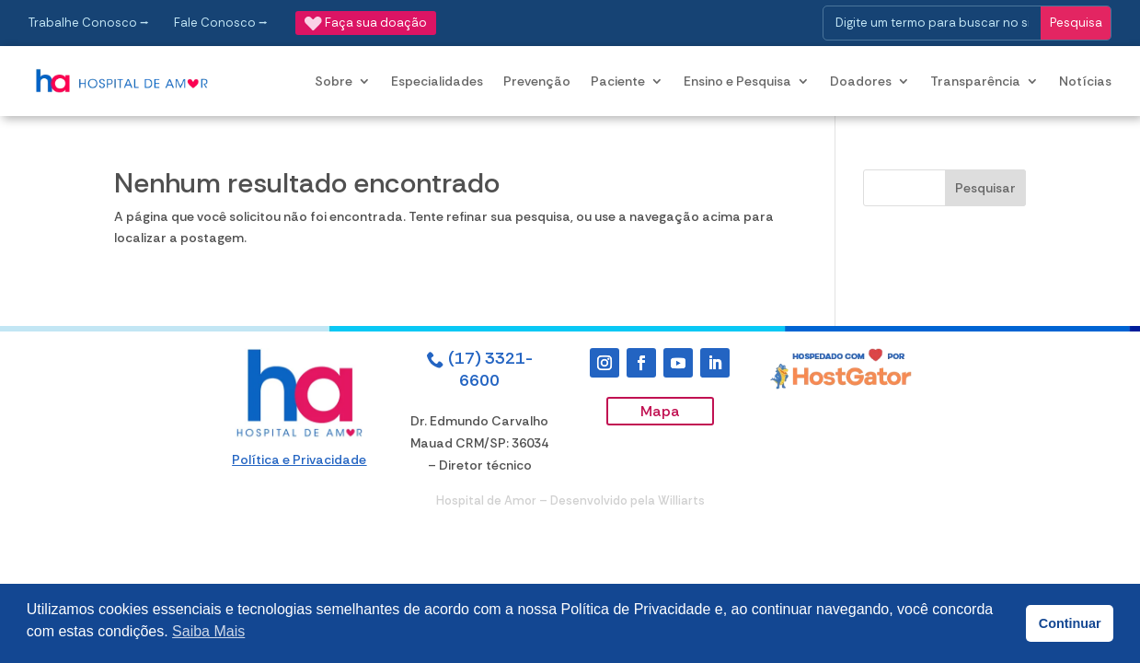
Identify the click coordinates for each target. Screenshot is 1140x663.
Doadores (861, 81)
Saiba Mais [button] (208, 631)
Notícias (1085, 81)
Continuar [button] (1070, 623)
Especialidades (437, 81)
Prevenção (536, 81)
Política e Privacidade (299, 459)
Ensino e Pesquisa (737, 81)
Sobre (333, 81)
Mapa (660, 411)
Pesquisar (985, 188)
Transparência (975, 81)
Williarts (681, 500)
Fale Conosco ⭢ (221, 22)
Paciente (618, 81)
